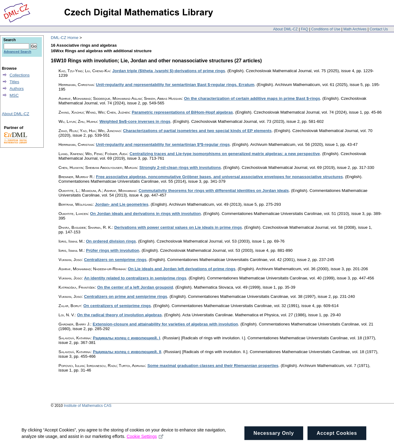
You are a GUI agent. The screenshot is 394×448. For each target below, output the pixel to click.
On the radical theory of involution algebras (119, 315)
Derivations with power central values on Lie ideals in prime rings (178, 227)
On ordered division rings (111, 241)
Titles (14, 82)
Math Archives (354, 29)
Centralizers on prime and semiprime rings (125, 296)
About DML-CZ (285, 29)
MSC (14, 95)
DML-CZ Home (64, 37)
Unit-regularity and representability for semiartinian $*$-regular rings (163, 144)
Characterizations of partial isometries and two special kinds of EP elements (197, 130)
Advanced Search (17, 51)
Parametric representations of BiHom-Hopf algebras (182, 112)
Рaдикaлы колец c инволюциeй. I (126, 338)
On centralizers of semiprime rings (117, 305)
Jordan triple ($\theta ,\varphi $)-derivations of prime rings (168, 70)
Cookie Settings (145, 441)
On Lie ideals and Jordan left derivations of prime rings (181, 269)
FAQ (304, 29)
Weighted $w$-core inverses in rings (135, 121)
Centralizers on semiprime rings (115, 259)
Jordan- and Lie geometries (121, 204)
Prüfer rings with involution (112, 250)
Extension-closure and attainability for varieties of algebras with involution (165, 324)
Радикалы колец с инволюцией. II (127, 351)
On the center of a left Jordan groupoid (135, 287)
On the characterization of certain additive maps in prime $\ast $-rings (252, 98)
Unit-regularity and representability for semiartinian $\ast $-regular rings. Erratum (175, 84)
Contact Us (379, 29)
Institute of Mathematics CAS (87, 405)
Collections (20, 75)
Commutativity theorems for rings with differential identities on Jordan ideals (214, 190)
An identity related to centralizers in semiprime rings (135, 278)
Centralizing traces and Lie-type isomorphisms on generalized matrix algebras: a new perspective (225, 153)
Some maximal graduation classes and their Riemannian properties (213, 365)
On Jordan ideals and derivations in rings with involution (145, 213)
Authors (17, 88)
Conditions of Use (325, 29)
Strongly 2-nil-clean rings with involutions (180, 167)
